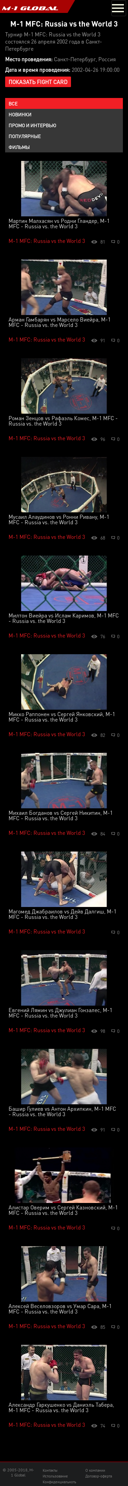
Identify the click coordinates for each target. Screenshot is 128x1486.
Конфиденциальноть (59, 1482)
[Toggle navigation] (118, 8)
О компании (95, 1470)
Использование (55, 1476)
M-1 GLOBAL (30, 8)
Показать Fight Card (38, 81)
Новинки (20, 114)
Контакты (50, 1470)
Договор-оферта (98, 1476)
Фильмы (19, 147)
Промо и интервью (32, 125)
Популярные (25, 136)
